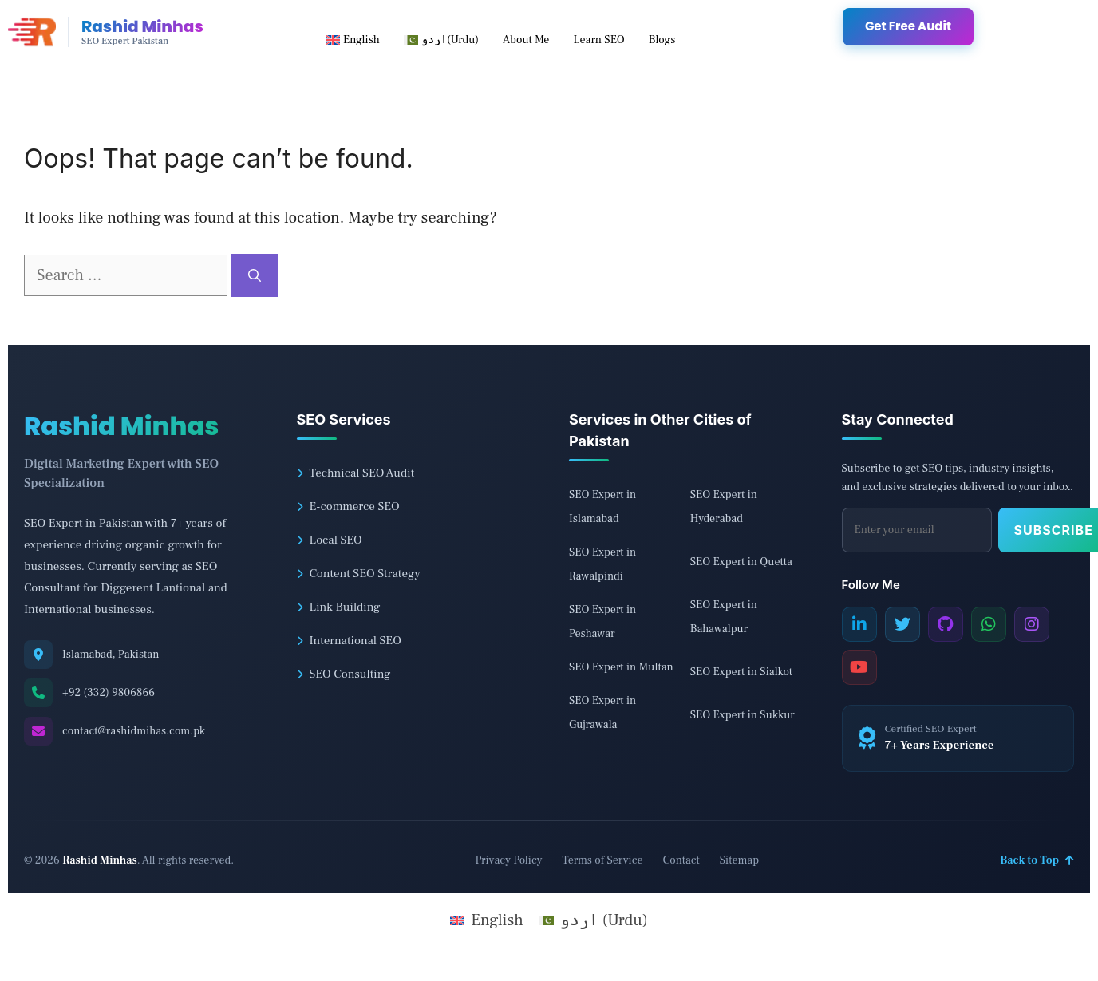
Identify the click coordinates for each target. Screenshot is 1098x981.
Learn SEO (598, 40)
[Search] (254, 275)
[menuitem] (353, 40)
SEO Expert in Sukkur (742, 715)
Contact (681, 860)
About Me (526, 40)
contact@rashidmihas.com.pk (133, 731)
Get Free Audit (908, 26)
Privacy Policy (508, 860)
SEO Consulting (344, 674)
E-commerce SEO (348, 506)
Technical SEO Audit (356, 473)
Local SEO (329, 540)
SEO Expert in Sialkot (741, 672)
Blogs (662, 40)
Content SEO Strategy (359, 573)
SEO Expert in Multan (621, 667)
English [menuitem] (497, 920)
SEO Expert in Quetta (741, 562)
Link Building (339, 607)
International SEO (349, 640)
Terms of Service (602, 860)
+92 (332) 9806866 (108, 693)
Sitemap (739, 860)
